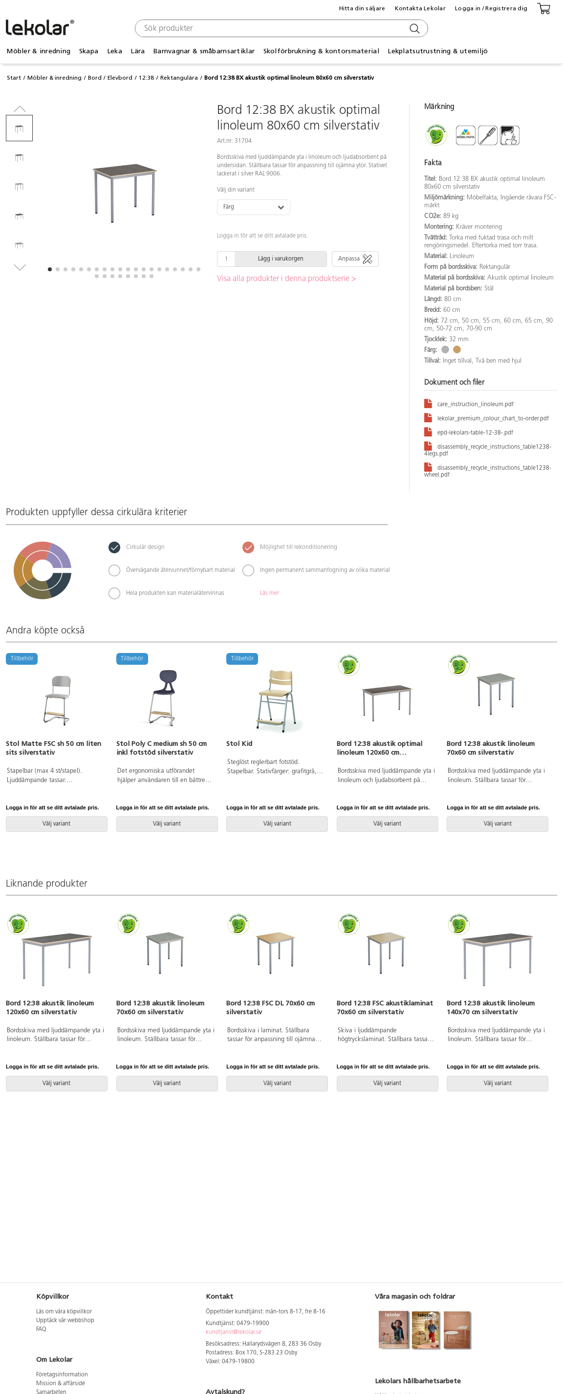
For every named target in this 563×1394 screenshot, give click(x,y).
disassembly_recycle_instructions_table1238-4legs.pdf (487, 448)
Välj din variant (236, 190)
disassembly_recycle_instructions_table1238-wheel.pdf (487, 469)
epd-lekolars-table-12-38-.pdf (468, 431)
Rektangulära (179, 77)
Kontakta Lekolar (420, 8)
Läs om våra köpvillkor (64, 1312)
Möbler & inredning (38, 51)
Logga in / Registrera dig (491, 8)
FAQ (41, 1329)
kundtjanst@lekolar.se (233, 1332)
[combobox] (280, 28)
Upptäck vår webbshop (65, 1321)
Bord (95, 77)
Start (14, 77)
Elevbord (120, 77)
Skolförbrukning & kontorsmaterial (321, 51)
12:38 (146, 77)
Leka (114, 51)
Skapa (88, 51)
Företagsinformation (62, 1375)
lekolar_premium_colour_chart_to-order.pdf (486, 417)
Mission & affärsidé (60, 1384)
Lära (137, 51)
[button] (50, 269)
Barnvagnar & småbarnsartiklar (204, 51)
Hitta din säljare (362, 8)
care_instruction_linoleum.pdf (469, 403)
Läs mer (269, 593)
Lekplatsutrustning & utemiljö (438, 51)
